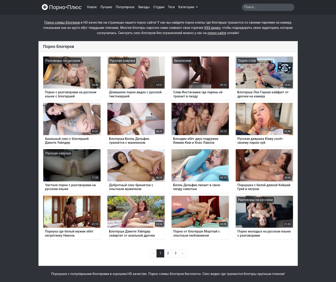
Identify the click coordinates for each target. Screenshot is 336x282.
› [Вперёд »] (182, 253)
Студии (158, 7)
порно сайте (216, 33)
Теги (171, 7)
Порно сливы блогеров (62, 23)
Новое (92, 7)
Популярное (125, 7)
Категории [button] (186, 7)
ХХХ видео (212, 28)
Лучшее (106, 7)
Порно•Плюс (62, 7)
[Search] (268, 7)
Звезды (144, 7)
